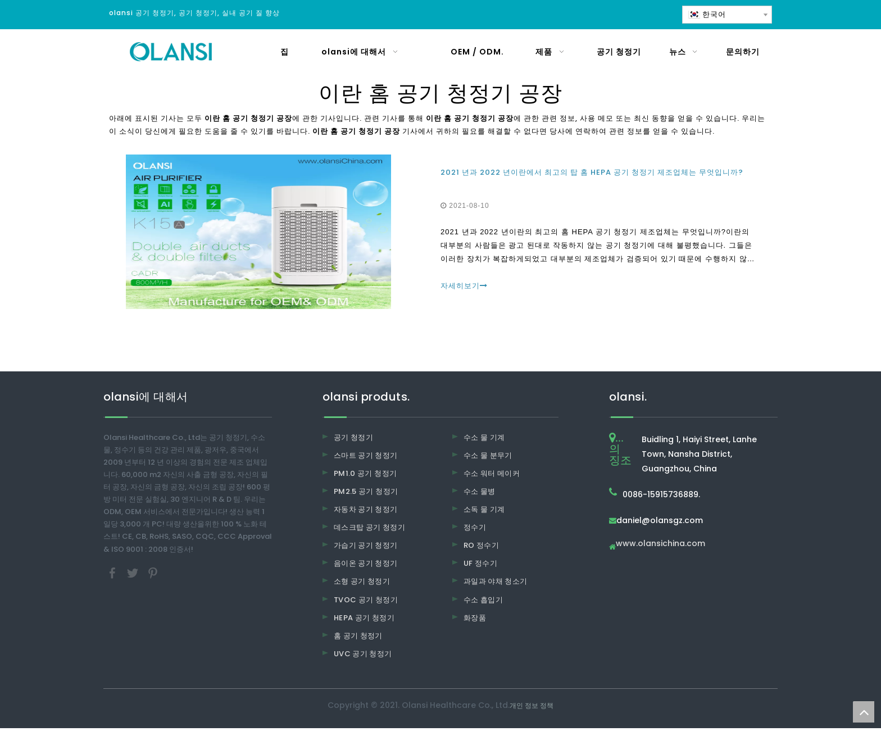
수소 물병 (480, 491)
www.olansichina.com (660, 544)
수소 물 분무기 (488, 455)
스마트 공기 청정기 (366, 455)
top (863, 712)
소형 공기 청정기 (362, 581)
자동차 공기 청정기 (366, 509)
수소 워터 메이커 (492, 473)
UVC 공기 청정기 (363, 653)
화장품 (475, 617)
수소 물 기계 (484, 437)
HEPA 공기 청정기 (364, 617)
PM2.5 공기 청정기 (366, 491)
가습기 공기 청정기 (366, 545)
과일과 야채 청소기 (496, 581)
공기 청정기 (353, 437)
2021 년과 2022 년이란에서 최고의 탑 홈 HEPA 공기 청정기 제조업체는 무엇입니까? (591, 172)
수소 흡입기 (483, 599)
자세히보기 (464, 285)
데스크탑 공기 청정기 (369, 527)
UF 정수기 (480, 563)
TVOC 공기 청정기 (366, 599)
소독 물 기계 (484, 509)
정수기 (475, 527)
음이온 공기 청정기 (366, 563)
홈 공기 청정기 (358, 635)
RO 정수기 (481, 545)
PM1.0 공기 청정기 (365, 473)
